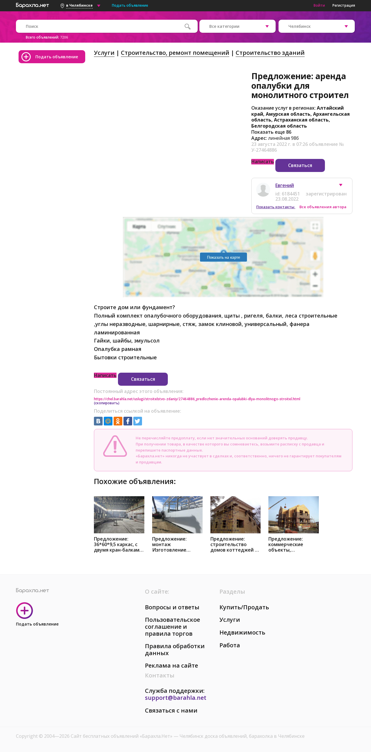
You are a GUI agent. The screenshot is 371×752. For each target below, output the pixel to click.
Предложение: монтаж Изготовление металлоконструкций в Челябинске (177, 544)
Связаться (300, 165)
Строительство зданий (270, 53)
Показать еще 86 (271, 132)
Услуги (104, 53)
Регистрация (343, 5)
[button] (343, 186)
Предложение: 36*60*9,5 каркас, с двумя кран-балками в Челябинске (118, 544)
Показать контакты (275, 206)
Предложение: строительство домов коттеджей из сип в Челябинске (235, 544)
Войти (319, 5)
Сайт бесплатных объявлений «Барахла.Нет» (122, 736)
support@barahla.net (175, 698)
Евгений (284, 185)
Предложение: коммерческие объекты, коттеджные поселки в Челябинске (285, 544)
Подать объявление (130, 5)
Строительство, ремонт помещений (175, 53)
